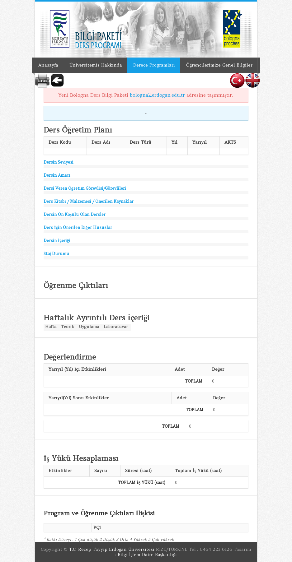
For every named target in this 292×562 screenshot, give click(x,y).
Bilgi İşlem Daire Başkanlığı (147, 554)
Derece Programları (154, 65)
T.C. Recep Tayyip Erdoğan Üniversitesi (111, 549)
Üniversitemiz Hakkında (95, 65)
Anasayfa (48, 65)
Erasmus (47, 80)
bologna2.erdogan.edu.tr (157, 95)
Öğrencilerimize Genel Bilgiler (219, 65)
